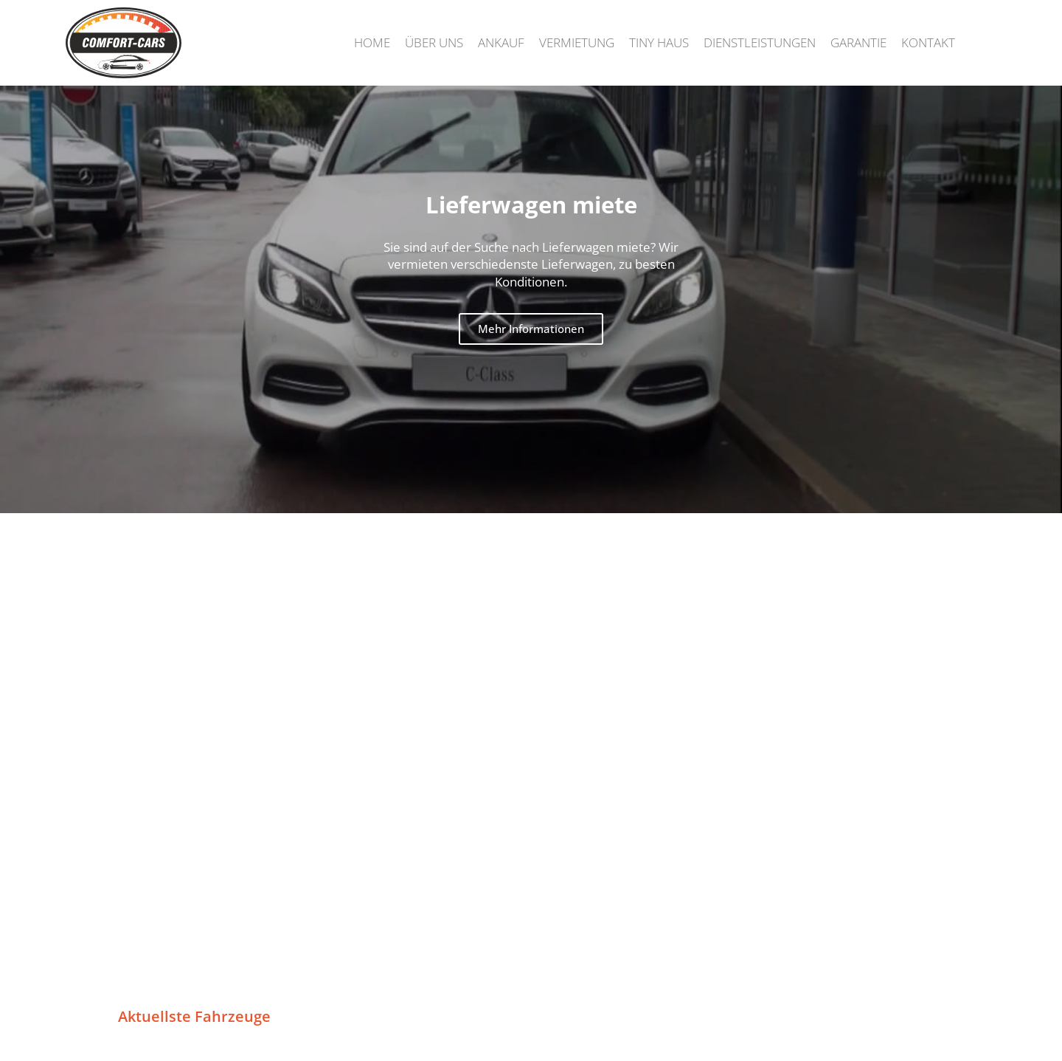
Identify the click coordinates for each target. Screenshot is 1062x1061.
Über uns (434, 42)
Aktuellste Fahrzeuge (194, 1016)
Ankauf (501, 42)
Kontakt (928, 42)
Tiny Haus (659, 42)
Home (372, 42)
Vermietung (576, 42)
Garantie (858, 42)
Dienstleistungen (760, 42)
